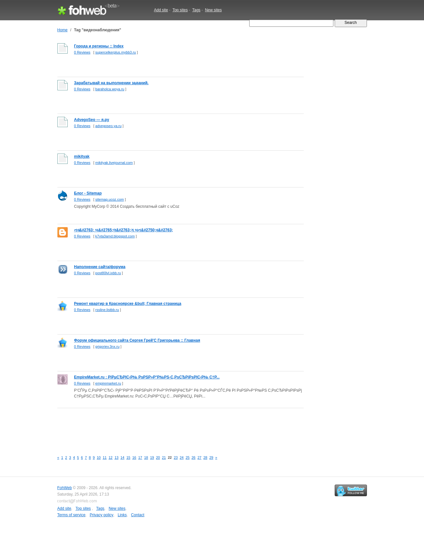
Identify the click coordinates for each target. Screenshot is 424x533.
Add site (161, 10)
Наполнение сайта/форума (99, 267)
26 (193, 457)
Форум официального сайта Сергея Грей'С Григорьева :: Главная (137, 340)
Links (122, 515)
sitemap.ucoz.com (109, 199)
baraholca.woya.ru (109, 89)
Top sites (180, 10)
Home (62, 30)
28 (205, 457)
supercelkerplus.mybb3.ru (115, 52)
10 (99, 457)
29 (211, 457)
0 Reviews (82, 52)
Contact (137, 515)
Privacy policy (101, 515)
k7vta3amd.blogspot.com (115, 236)
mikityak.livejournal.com (114, 163)
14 (122, 457)
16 (134, 457)
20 (158, 457)
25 (188, 457)
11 (104, 457)
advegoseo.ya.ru (108, 126)
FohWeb (64, 488)
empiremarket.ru (108, 383)
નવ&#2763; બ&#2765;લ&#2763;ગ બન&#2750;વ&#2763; (123, 230)
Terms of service (71, 515)
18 (146, 457)
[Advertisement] (174, 426)
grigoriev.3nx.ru (107, 346)
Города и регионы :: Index (99, 46)
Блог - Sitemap (88, 193)
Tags (196, 10)
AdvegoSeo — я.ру (91, 119)
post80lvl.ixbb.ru (108, 273)
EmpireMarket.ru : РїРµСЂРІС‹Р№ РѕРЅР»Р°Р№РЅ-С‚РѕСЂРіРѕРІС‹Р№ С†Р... (147, 377)
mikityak (82, 156)
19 (152, 457)
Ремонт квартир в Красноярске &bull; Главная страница (128, 303)
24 (181, 457)
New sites (213, 10)
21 (164, 457)
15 (128, 457)
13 (116, 457)
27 (199, 457)
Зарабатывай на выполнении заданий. (111, 83)
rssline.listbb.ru (107, 310)
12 (111, 457)
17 (140, 457)
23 (176, 457)
